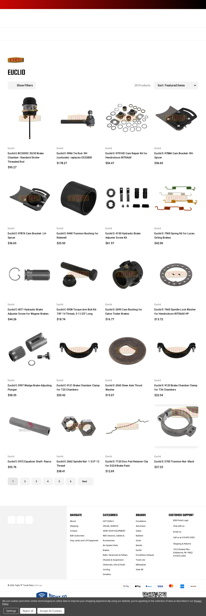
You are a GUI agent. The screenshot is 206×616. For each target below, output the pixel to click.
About (73, 521)
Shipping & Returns (182, 544)
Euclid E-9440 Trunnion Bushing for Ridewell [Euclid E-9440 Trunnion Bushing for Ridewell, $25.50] (77, 235)
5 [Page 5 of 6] (59, 481)
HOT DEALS (108, 521)
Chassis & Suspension (113, 560)
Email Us (177, 532)
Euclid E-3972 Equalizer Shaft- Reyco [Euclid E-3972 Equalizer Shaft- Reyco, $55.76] (29, 461)
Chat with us (178, 526)
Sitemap (38, 585)
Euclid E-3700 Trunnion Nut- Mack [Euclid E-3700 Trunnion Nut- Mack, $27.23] (174, 461)
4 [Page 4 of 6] (47, 481)
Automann (140, 526)
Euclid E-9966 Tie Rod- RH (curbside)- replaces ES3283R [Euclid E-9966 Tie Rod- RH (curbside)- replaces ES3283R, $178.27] (74, 155)
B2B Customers (77, 535)
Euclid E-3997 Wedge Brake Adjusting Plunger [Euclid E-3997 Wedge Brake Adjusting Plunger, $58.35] (30, 387)
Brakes (106, 550)
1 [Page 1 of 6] (13, 481)
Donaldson (141, 521)
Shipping (74, 526)
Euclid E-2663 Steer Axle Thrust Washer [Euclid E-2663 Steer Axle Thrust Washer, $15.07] (123, 387)
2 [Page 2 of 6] (25, 481)
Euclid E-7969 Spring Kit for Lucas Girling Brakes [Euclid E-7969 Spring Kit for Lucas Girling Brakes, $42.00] (174, 235)
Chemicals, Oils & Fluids (114, 564)
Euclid (138, 550)
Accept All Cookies (51, 611)
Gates (138, 531)
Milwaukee (141, 564)
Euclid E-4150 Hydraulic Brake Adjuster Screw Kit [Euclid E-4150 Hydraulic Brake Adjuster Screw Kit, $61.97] (122, 235)
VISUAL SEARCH (110, 526)
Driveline (107, 574)
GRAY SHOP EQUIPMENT (114, 531)
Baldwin (139, 535)
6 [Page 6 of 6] (70, 481)
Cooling (106, 569)
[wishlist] (41, 102)
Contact (73, 531)
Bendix (139, 545)
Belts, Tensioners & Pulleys (115, 555)
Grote (138, 540)
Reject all (28, 611)
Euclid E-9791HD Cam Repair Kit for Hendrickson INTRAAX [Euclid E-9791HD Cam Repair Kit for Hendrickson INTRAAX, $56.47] (126, 155)
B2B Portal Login (180, 520)
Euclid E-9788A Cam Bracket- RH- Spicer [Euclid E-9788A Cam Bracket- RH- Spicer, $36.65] (174, 155)
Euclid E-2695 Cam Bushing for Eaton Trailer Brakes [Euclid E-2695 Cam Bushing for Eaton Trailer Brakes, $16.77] (123, 311)
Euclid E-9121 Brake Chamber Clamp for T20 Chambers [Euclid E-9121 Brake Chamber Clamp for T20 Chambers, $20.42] (78, 387)
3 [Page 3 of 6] (36, 481)
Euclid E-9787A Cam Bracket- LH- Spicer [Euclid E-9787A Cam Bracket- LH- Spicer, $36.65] (27, 235)
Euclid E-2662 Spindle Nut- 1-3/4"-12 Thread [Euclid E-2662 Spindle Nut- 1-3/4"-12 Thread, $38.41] (78, 463)
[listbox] (181, 85)
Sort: (161, 85)
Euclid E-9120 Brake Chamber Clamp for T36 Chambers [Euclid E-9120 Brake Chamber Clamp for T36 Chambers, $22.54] (175, 387)
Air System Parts (110, 545)
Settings (11, 611)
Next (85, 481)
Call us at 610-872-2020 (184, 537)
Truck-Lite (140, 560)
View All (139, 569)
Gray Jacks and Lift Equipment (84, 540)
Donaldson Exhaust (145, 555)
